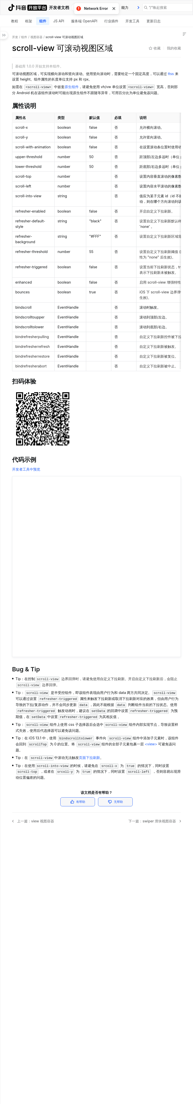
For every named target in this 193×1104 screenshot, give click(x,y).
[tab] (124, 7)
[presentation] (138, 8)
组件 (42, 21)
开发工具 (132, 21)
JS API (58, 21)
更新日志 (154, 21)
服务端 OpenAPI (84, 21)
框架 (28, 21)
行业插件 (111, 21)
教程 (14, 21)
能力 (124, 7)
